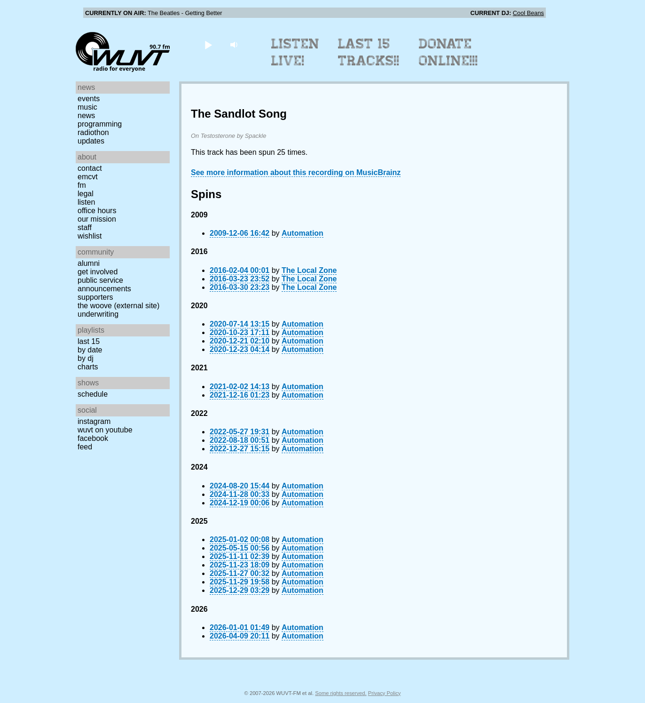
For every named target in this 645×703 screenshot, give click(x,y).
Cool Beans (528, 12)
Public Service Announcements (104, 284)
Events (89, 99)
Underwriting (98, 314)
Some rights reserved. (340, 693)
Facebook (93, 438)
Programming (100, 124)
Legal (86, 194)
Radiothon (93, 132)
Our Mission (97, 219)
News (86, 116)
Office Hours (97, 211)
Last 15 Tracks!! (369, 52)
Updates (91, 141)
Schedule (93, 394)
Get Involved (98, 272)
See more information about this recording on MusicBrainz (296, 172)
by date (90, 350)
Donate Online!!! (448, 52)
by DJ (86, 358)
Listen (86, 202)
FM (82, 185)
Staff (85, 228)
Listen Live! (295, 52)
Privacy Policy (384, 693)
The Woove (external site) (118, 306)
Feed (85, 447)
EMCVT (88, 177)
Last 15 (89, 341)
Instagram (94, 421)
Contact (90, 168)
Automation (302, 233)
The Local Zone (309, 270)
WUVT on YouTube (105, 430)
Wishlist (90, 236)
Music (87, 107)
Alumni (89, 263)
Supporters (95, 297)
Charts (88, 367)
